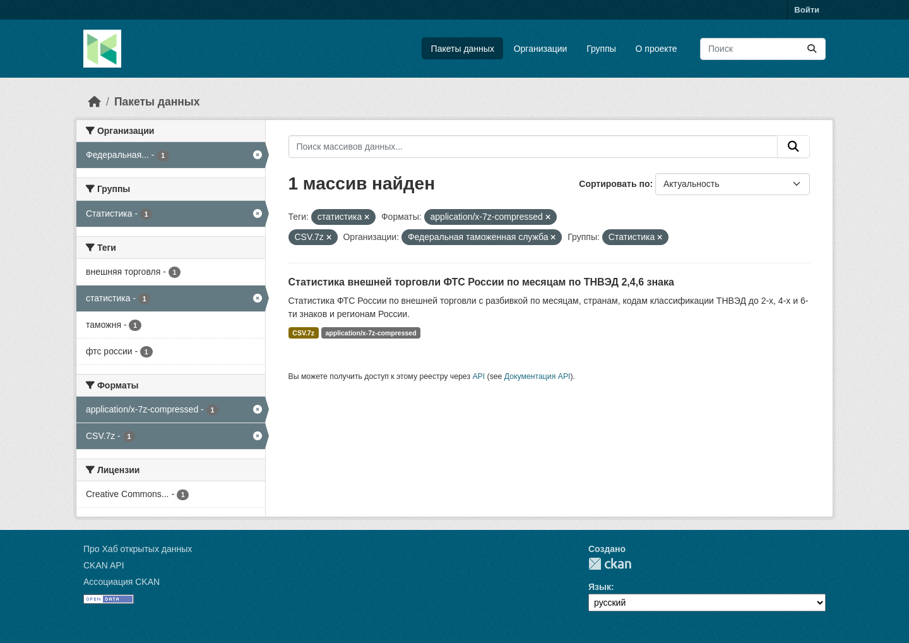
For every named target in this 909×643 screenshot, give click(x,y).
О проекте (656, 49)
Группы (601, 49)
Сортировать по (614, 184)
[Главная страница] (94, 101)
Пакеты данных (462, 49)
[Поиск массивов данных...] (763, 49)
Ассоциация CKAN (121, 582)
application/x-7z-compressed (370, 333)
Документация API (537, 376)
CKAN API (103, 565)
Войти (806, 10)
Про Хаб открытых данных (137, 549)
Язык (599, 587)
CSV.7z (303, 333)
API (478, 376)
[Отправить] (811, 49)
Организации (540, 49)
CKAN (609, 563)
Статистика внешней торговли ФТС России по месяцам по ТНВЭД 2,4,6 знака (481, 282)
